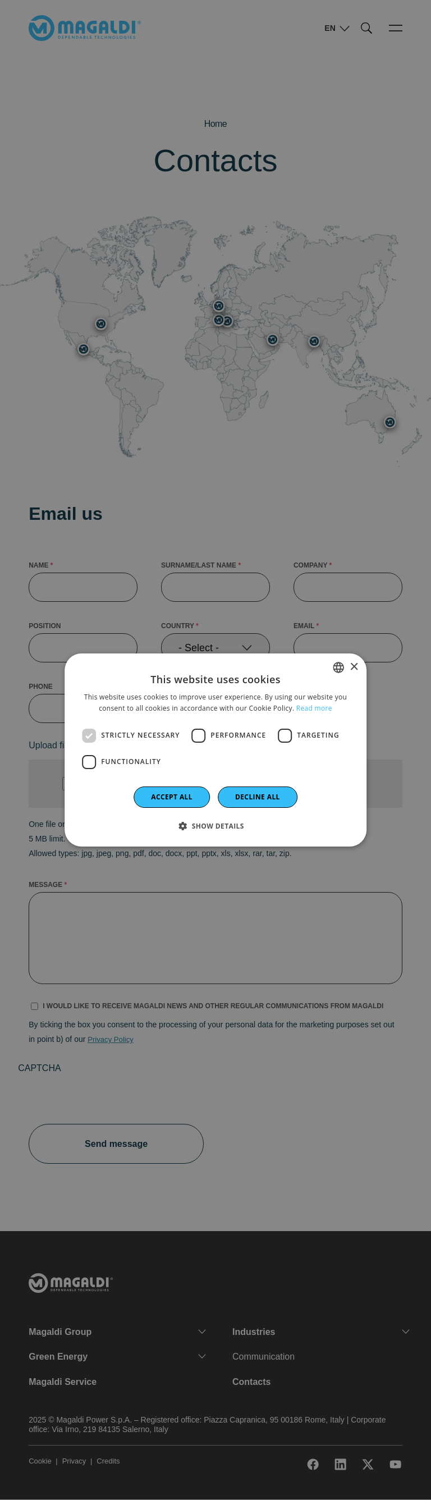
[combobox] (338, 667)
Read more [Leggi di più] (314, 708)
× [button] (354, 667)
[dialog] (215, 750)
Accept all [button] (171, 797)
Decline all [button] (257, 797)
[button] (215, 826)
